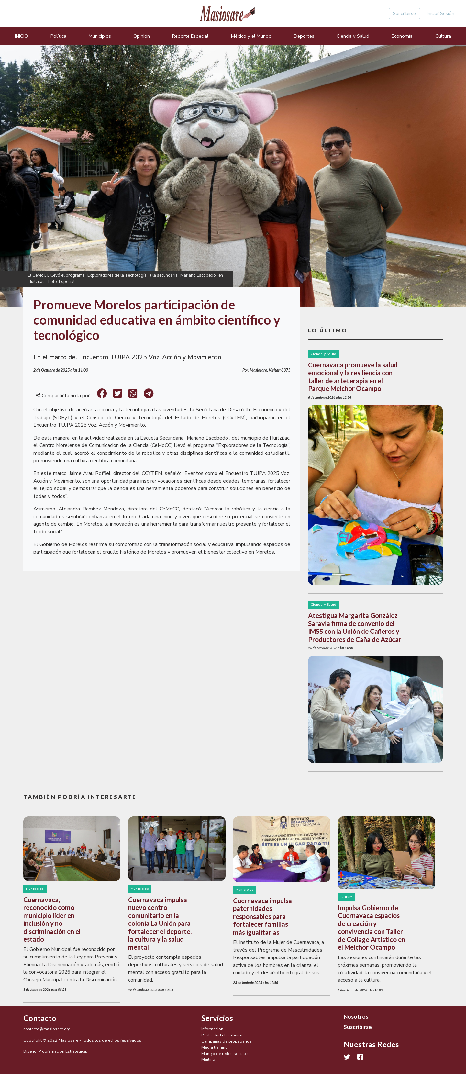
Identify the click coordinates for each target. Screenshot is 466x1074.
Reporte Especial (190, 36)
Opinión (141, 36)
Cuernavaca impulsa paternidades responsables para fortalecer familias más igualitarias (262, 916)
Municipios (100, 36)
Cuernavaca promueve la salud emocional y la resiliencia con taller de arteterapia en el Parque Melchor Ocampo (353, 376)
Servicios (217, 1018)
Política (58, 36)
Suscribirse (404, 13)
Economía (402, 36)
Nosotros (356, 1016)
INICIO (21, 36)
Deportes (304, 36)
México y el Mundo (251, 36)
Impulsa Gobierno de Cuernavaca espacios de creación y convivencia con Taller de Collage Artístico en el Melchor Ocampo (371, 927)
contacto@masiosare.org (47, 1029)
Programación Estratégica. (63, 1051)
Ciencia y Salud (353, 36)
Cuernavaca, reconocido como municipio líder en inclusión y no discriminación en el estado (52, 919)
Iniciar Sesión (440, 13)
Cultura (443, 36)
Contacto (39, 1018)
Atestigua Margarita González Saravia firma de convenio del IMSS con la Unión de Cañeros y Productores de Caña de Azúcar (354, 627)
